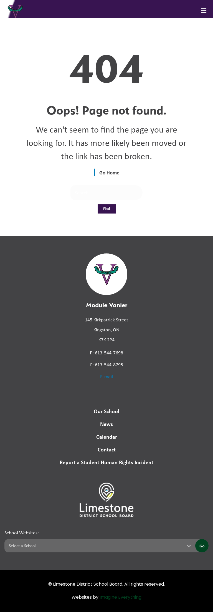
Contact (107, 449)
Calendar (106, 436)
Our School (106, 411)
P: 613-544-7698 (106, 352)
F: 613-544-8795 (106, 364)
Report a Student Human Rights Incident (106, 462)
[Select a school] (99, 545)
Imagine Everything (120, 597)
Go (202, 546)
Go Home (109, 172)
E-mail (106, 376)
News (106, 424)
